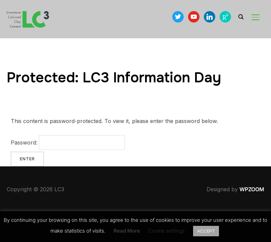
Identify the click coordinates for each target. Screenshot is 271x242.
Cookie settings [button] (166, 231)
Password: (68, 142)
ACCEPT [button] (206, 231)
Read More (127, 231)
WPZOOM (251, 189)
